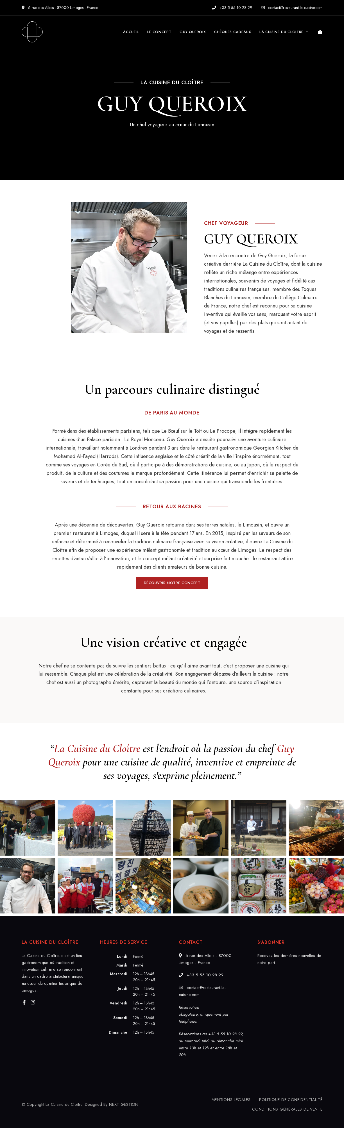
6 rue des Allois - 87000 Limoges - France (60, 7)
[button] (172, 583)
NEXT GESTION (123, 1104)
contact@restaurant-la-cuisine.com (292, 7)
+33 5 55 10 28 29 (232, 7)
